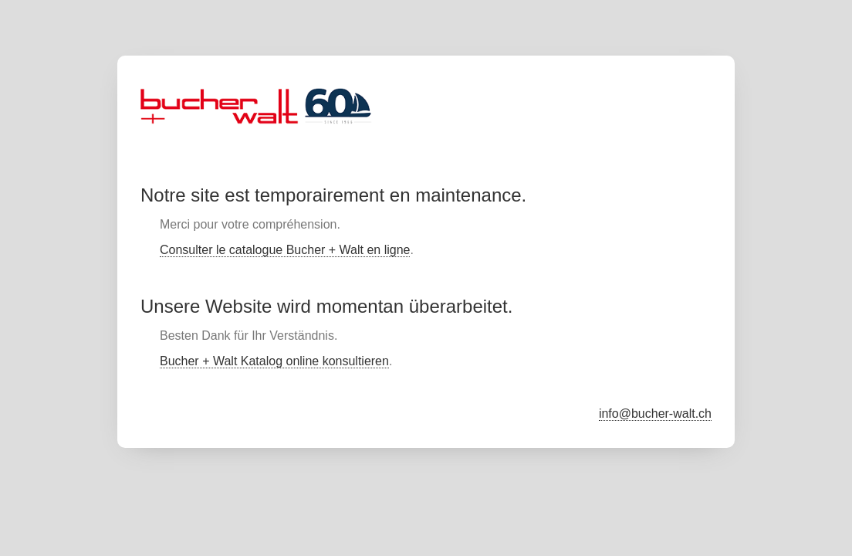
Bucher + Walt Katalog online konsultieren (274, 361)
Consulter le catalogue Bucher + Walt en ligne (285, 249)
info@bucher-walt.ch (655, 413)
